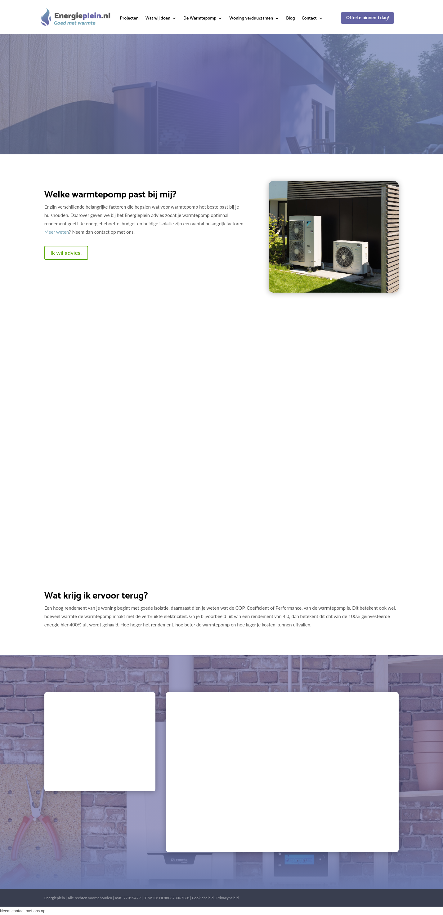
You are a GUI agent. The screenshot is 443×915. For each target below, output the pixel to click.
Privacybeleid (228, 897)
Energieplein (54, 897)
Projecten (129, 19)
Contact (309, 19)
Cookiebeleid (203, 897)
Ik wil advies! (66, 252)
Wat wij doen (158, 19)
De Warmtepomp (199, 19)
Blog (290, 19)
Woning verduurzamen (251, 19)
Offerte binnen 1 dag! (367, 18)
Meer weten (56, 232)
